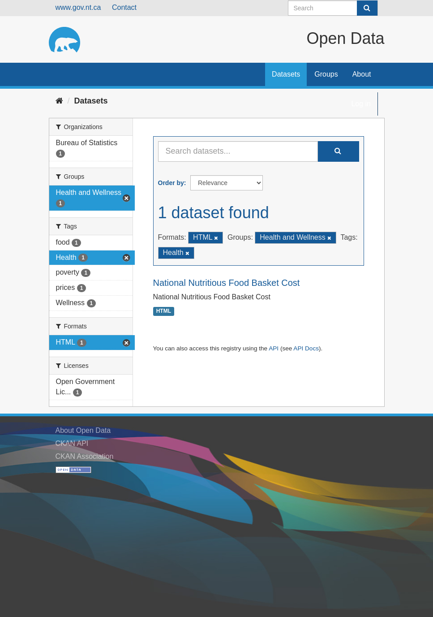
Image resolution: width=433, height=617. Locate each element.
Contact (124, 7)
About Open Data (83, 430)
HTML (163, 311)
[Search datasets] (333, 8)
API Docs (306, 348)
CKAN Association (85, 456)
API (274, 348)
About (361, 74)
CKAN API (72, 443)
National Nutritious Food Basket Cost (226, 283)
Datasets (286, 74)
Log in (361, 104)
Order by (171, 182)
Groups (326, 74)
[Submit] (367, 8)
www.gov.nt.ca (78, 7)
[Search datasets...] (238, 151)
